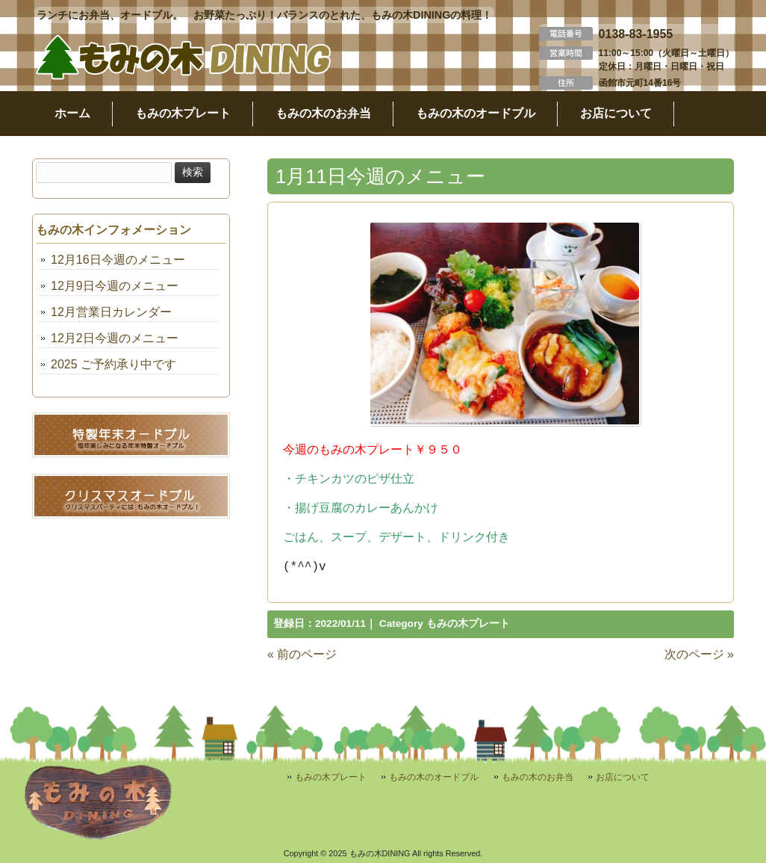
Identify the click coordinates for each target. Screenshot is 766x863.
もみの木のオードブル (434, 777)
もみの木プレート (468, 623)
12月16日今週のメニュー (118, 259)
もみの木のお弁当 (537, 777)
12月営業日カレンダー (111, 312)
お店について (623, 777)
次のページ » (699, 654)
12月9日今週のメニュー (114, 285)
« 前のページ (302, 654)
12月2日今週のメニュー (114, 338)
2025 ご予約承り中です (113, 364)
